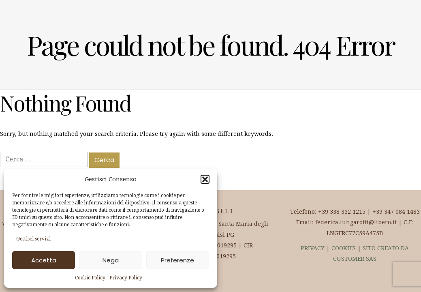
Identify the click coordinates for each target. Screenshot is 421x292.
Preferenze (177, 260)
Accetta (43, 260)
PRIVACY (313, 248)
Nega (111, 260)
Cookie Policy (90, 278)
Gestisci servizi (33, 239)
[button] (205, 179)
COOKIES (343, 248)
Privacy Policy (125, 278)
